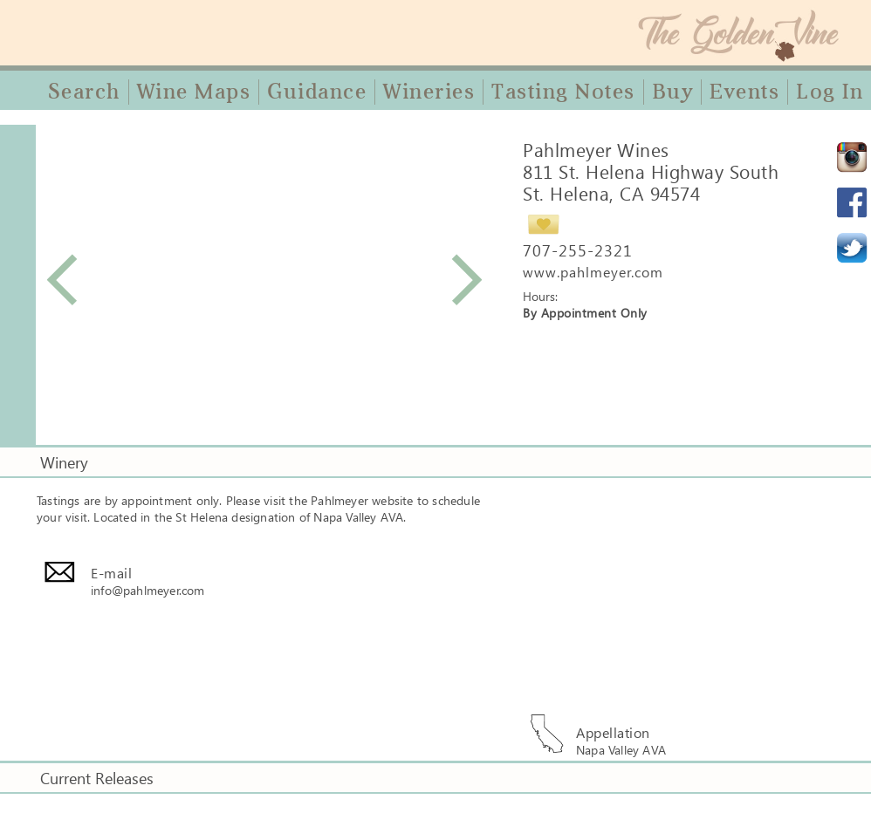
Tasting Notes (563, 91)
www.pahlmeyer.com (593, 272)
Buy (673, 91)
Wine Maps (194, 91)
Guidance (317, 91)
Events (744, 91)
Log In (829, 91)
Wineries (429, 91)
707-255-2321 (578, 250)
